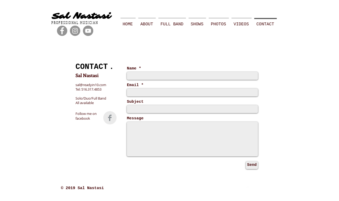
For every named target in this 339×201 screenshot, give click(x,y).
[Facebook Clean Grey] (110, 117)
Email (133, 85)
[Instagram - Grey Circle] (75, 31)
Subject (135, 102)
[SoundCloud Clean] (247, 188)
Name (131, 69)
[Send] (252, 165)
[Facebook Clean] (240, 188)
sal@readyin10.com (90, 84)
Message (135, 118)
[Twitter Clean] (232, 188)
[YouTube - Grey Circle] (88, 31)
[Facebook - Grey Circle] (62, 31)
